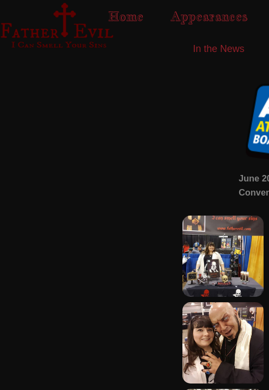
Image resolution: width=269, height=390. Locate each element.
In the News (218, 48)
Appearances (209, 16)
